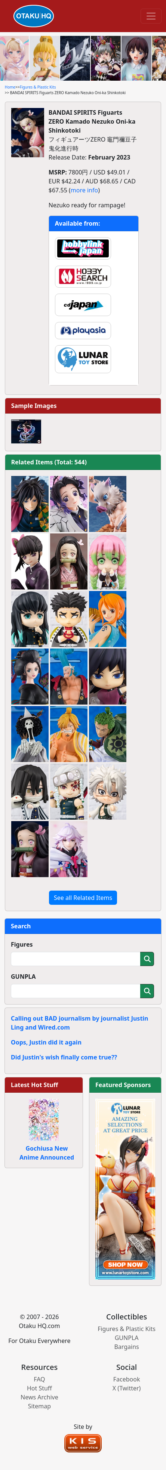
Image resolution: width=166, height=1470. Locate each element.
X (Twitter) (127, 1388)
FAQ (39, 1379)
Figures (22, 944)
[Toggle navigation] (151, 16)
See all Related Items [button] (83, 898)
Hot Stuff (39, 1388)
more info (84, 190)
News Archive (39, 1397)
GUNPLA (23, 976)
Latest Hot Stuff (34, 1085)
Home (10, 87)
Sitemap (39, 1406)
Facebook (126, 1379)
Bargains (126, 1347)
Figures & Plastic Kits (38, 87)
